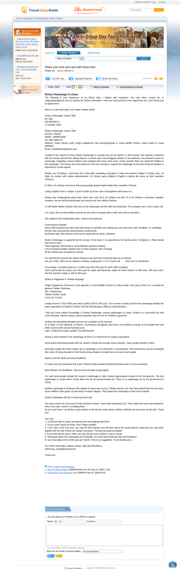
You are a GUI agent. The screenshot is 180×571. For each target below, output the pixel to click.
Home (19, 18)
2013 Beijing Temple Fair (27, 55)
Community (28, 18)
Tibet (52, 18)
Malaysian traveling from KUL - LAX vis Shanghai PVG (27, 69)
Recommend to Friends (131, 87)
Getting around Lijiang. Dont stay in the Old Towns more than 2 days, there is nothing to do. (27, 43)
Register (162, 2)
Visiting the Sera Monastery (60, 472)
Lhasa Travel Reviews (63, 466)
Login (154, 2)
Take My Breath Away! (57, 469)
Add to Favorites (101, 87)
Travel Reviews (42, 18)
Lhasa (59, 18)
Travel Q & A (93, 52)
